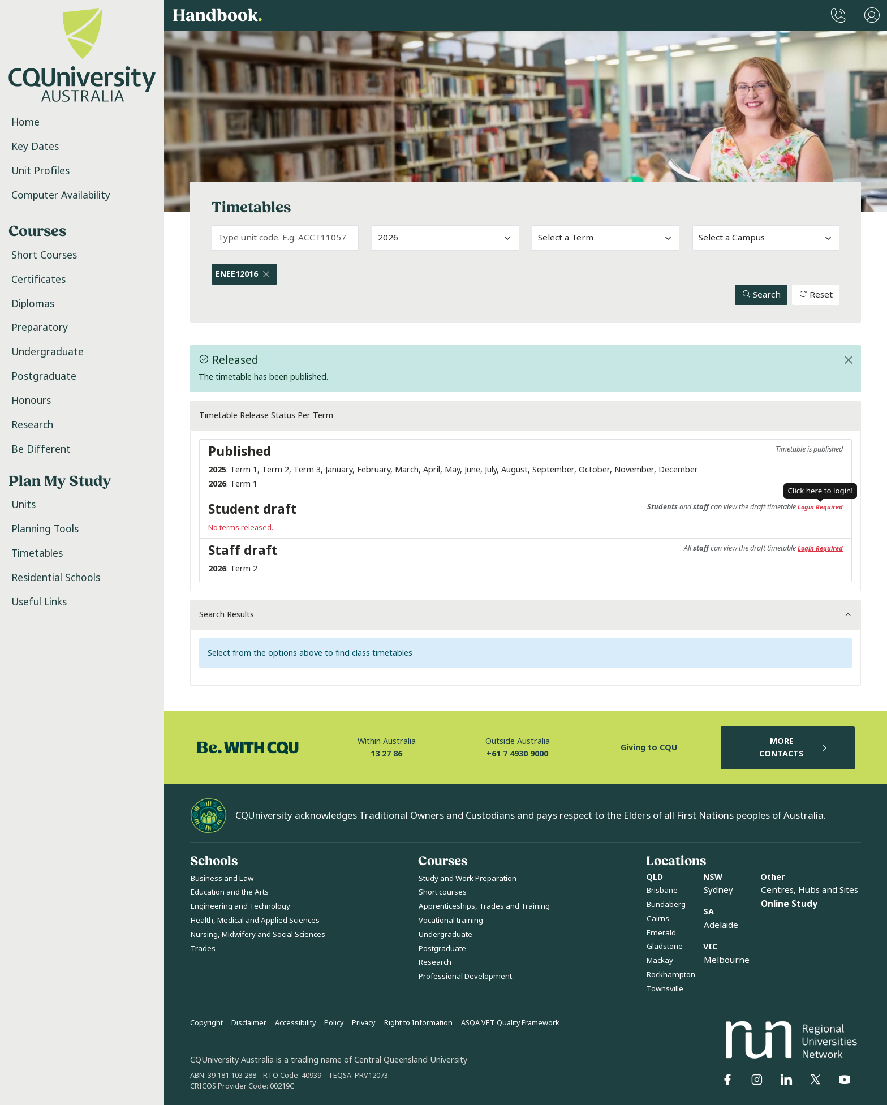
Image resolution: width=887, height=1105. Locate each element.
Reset (816, 295)
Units (23, 504)
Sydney (718, 890)
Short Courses (44, 255)
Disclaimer (248, 1023)
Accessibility (295, 1023)
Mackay (660, 960)
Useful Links (39, 602)
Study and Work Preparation (467, 878)
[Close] (266, 274)
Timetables (37, 553)
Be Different (41, 449)
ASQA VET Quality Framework (510, 1023)
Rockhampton (671, 974)
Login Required (820, 506)
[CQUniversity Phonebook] (838, 15)
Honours (31, 400)
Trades (203, 948)
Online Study (789, 904)
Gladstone (665, 946)
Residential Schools (55, 577)
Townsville (665, 988)
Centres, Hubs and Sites (809, 890)
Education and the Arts (230, 892)
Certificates (38, 279)
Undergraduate (47, 352)
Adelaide (721, 925)
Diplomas (32, 303)
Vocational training (451, 920)
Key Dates (35, 146)
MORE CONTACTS (793, 748)
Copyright (206, 1023)
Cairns (658, 918)
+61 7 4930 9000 (517, 754)
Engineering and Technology (240, 906)
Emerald (661, 932)
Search (761, 295)
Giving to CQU (649, 748)
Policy (333, 1023)
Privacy (363, 1023)
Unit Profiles (40, 171)
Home (25, 122)
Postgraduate (43, 376)
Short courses (443, 892)
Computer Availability (60, 195)
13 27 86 (386, 754)
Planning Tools (45, 529)
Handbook (217, 16)
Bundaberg (666, 904)
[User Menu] (872, 15)
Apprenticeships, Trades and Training (484, 906)
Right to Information (418, 1023)
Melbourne (727, 960)
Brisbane (662, 890)
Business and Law (222, 878)
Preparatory (39, 327)
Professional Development (465, 976)
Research (32, 425)
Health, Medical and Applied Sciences (255, 920)
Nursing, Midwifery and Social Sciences (258, 934)
